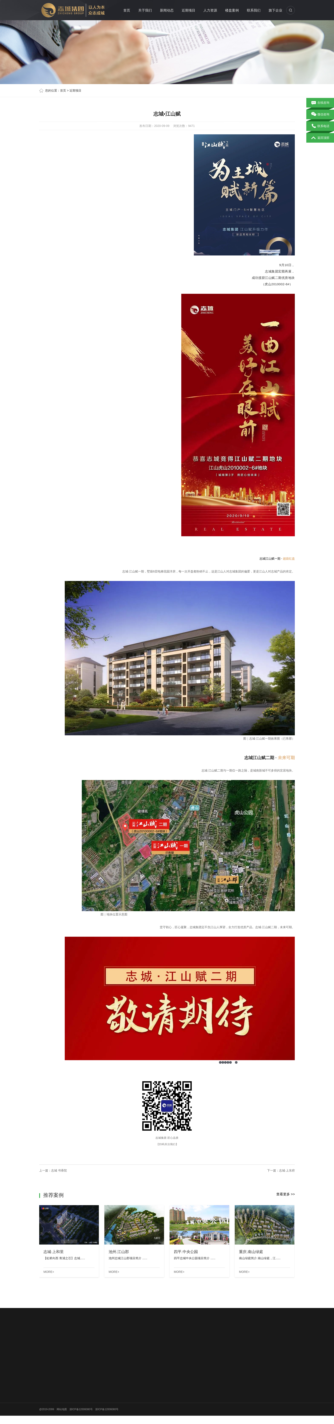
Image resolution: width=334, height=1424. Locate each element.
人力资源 (210, 10)
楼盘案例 (232, 10)
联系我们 (254, 10)
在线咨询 (320, 102)
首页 (126, 10)
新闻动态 (167, 10)
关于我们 (145, 10)
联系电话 (320, 126)
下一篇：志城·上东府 (281, 1170)
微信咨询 (320, 114)
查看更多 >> (285, 1194)
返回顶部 (320, 138)
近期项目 (188, 10)
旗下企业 (275, 10)
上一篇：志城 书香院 (53, 1170)
